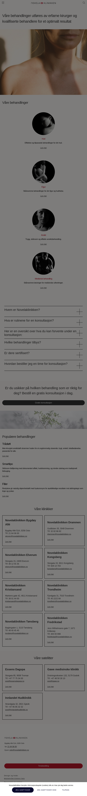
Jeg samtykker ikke (46, 790)
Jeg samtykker (22, 790)
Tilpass (65, 790)
